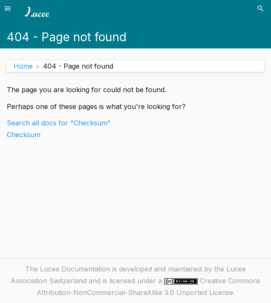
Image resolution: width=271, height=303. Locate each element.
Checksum (23, 134)
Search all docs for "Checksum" (59, 123)
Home (23, 66)
